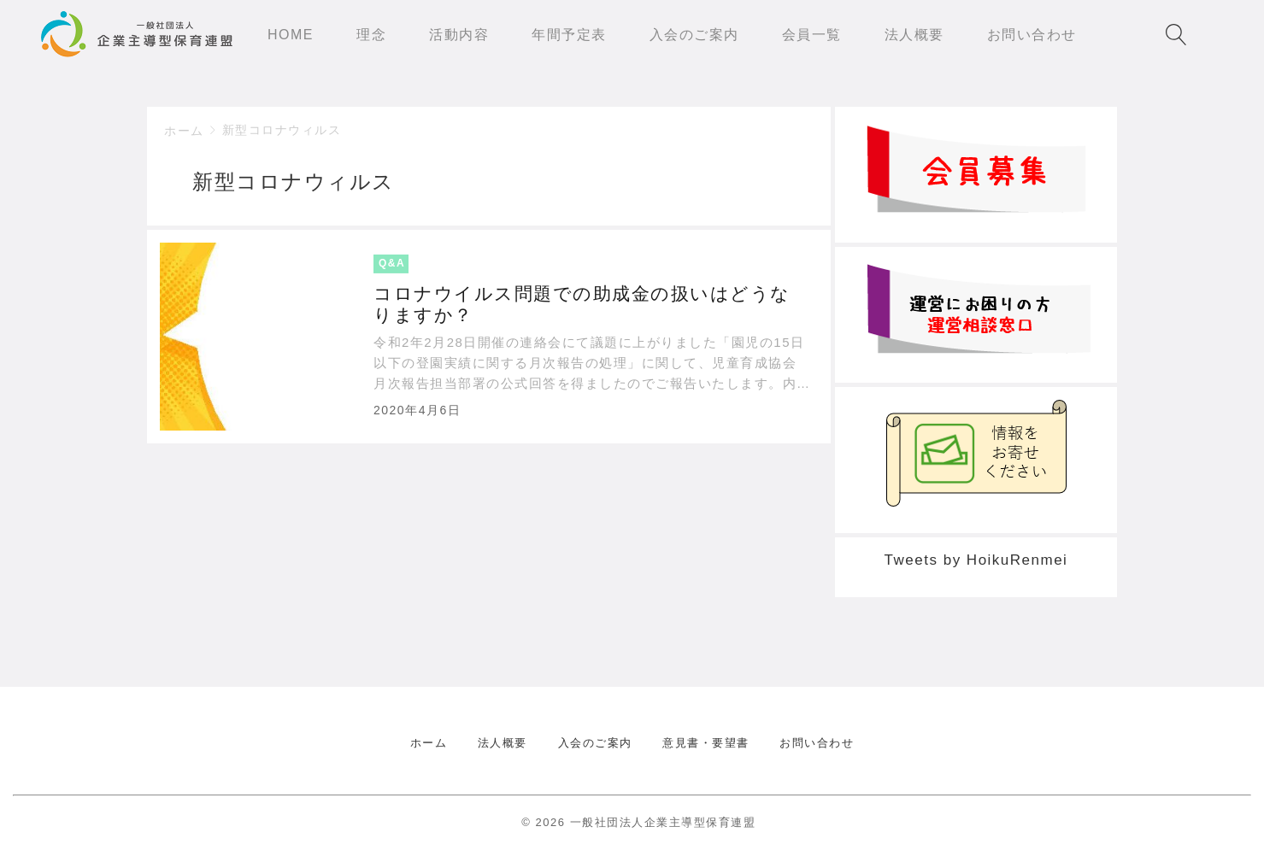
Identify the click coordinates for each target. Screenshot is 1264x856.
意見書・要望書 (706, 742)
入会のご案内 (595, 742)
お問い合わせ (816, 742)
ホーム (184, 131)
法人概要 (502, 742)
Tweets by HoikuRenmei (976, 560)
